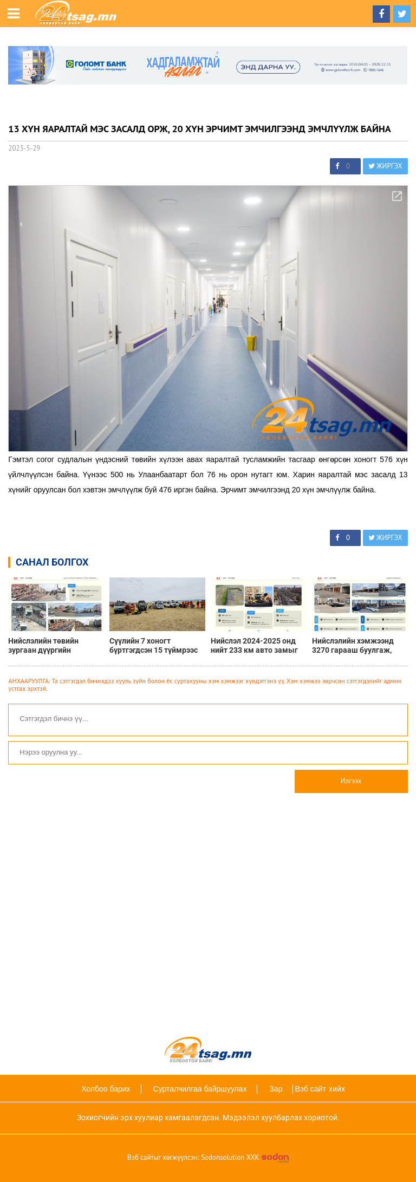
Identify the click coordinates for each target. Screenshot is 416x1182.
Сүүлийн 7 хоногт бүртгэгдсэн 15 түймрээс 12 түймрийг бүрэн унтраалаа (153, 646)
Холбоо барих (105, 1088)
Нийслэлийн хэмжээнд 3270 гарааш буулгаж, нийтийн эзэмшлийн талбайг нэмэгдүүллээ (353, 646)
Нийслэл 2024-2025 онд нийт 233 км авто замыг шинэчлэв (254, 646)
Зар (275, 1088)
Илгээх (351, 780)
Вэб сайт (310, 1088)
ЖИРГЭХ (385, 166)
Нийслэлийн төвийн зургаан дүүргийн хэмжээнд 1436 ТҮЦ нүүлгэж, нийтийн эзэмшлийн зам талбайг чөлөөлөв (51, 646)
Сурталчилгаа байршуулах (200, 1088)
